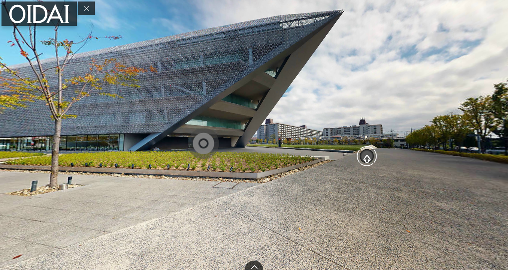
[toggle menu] (86, 8)
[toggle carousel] (254, 265)
